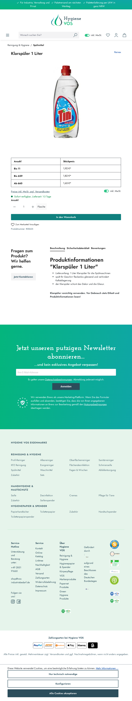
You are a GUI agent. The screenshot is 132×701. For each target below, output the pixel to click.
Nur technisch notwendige (63, 674)
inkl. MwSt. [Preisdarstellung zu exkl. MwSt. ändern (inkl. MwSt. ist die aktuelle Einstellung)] (93, 35)
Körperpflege (66, 571)
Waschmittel (46, 470)
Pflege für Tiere (106, 495)
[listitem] (114, 545)
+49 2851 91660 (16, 569)
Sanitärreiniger (106, 460)
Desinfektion (46, 495)
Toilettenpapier (47, 511)
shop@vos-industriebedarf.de (17, 580)
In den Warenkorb (66, 217)
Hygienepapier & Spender (29, 506)
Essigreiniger (47, 465)
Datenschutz (41, 586)
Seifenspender (47, 500)
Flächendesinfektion (79, 465)
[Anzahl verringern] (14, 206)
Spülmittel (16, 470)
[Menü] (7, 35)
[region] (66, 102)
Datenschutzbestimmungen (58, 379)
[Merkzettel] (108, 35)
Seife (13, 495)
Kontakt (39, 548)
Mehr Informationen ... (107, 668)
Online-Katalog (39, 554)
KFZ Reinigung (18, 465)
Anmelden (66, 386)
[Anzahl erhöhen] (32, 206)
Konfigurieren (63, 683)
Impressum (40, 590)
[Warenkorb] (124, 35)
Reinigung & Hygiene (26, 454)
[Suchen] (75, 35)
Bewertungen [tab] (98, 248)
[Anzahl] (24, 206)
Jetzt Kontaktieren (23, 276)
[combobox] (45, 35)
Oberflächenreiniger (79, 460)
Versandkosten (57, 654)
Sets (42, 475)
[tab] (57, 248)
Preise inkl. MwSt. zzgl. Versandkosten (30, 191)
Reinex (117, 52)
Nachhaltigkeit (42, 565)
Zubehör (15, 475)
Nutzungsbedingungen (95, 404)
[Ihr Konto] (116, 35)
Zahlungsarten (42, 577)
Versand (39, 573)
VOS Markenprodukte (68, 577)
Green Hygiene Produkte (64, 595)
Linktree (39, 560)
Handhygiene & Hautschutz (22, 487)
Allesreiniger (46, 460)
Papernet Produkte (64, 585)
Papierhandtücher (20, 511)
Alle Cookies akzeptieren (63, 693)
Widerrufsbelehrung (45, 582)
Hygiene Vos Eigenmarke (29, 442)
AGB (37, 569)
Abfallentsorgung (107, 470)
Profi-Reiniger (18, 460)
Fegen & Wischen (78, 470)
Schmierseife (105, 465)
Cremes (73, 495)
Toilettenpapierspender (22, 516)
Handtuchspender (108, 511)
